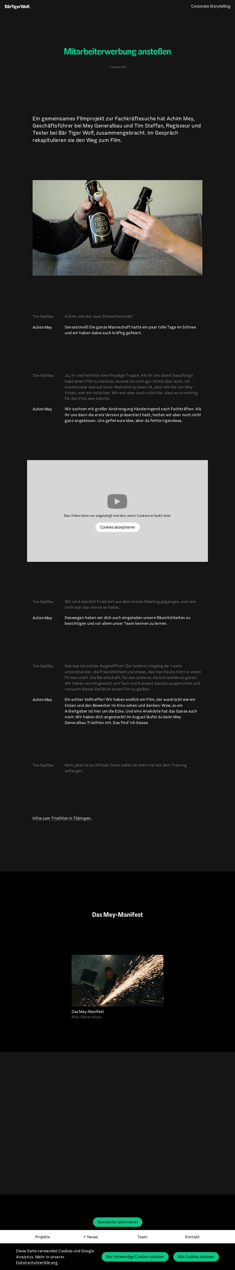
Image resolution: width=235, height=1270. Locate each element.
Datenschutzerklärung (37, 1262)
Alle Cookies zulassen (196, 1256)
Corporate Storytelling (210, 6)
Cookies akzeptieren (117, 526)
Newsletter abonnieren (118, 1221)
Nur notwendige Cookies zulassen (135, 1256)
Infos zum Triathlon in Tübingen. (62, 817)
